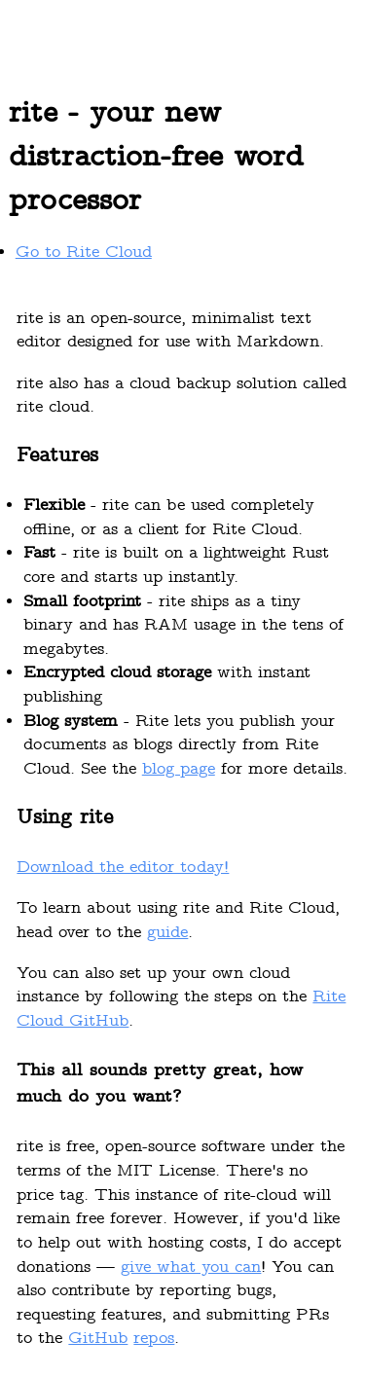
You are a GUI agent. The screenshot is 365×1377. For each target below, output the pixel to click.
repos (153, 1339)
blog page (178, 769)
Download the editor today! (123, 868)
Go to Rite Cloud (84, 253)
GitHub (98, 1339)
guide (167, 933)
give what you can (191, 1268)
